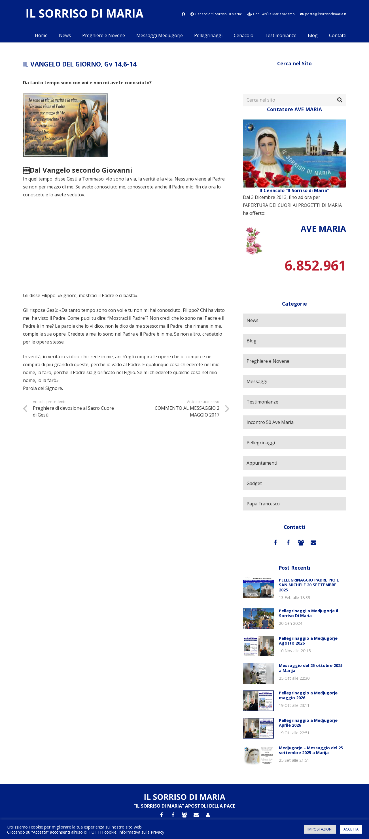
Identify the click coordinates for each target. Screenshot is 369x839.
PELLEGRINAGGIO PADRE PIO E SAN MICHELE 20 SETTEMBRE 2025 (309, 585)
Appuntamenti (262, 463)
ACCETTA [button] (351, 829)
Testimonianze (262, 402)
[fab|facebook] (183, 14)
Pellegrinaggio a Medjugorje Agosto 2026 (308, 641)
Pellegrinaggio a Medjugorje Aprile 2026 (308, 723)
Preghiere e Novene (268, 361)
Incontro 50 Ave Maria (270, 422)
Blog (251, 341)
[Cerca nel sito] (294, 100)
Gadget (254, 483)
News (252, 320)
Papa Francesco (263, 504)
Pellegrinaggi (261, 442)
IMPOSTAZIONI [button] (320, 829)
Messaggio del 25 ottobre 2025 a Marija (311, 668)
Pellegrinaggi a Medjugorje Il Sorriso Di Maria (308, 613)
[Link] (84, 14)
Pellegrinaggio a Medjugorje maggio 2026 (308, 695)
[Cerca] (339, 100)
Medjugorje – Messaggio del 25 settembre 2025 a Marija (311, 750)
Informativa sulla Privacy (141, 832)
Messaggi (257, 381)
